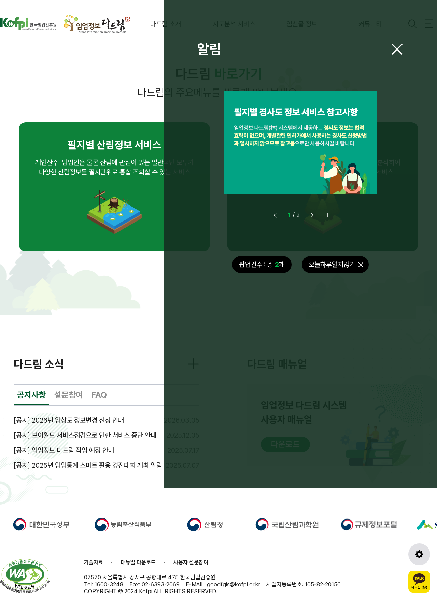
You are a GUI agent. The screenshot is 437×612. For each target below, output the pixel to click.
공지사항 (31, 395)
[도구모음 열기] (419, 554)
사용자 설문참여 (190, 562)
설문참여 (68, 395)
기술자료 (93, 562)
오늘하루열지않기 (332, 264)
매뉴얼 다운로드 (138, 562)
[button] (312, 215)
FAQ (99, 395)
